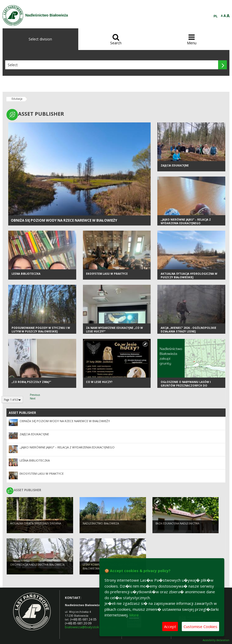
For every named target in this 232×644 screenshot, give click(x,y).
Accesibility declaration (216, 640)
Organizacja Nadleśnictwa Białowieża (37, 564)
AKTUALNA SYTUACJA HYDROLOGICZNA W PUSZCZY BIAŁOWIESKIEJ (189, 275)
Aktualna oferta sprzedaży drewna (35, 523)
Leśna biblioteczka (26, 273)
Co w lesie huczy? (99, 382)
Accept (170, 626)
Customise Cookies (200, 626)
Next (33, 398)
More (134, 614)
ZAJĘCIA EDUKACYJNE (175, 165)
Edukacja (17, 99)
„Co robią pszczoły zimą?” (31, 382)
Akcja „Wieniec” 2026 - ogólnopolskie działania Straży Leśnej (188, 329)
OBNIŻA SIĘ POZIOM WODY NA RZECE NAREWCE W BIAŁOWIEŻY (64, 220)
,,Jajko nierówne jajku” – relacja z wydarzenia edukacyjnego (186, 221)
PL (216, 16)
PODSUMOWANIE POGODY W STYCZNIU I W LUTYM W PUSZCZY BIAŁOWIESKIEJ (41, 329)
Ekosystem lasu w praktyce (107, 273)
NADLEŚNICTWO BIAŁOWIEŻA (101, 523)
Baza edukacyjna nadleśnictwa (177, 523)
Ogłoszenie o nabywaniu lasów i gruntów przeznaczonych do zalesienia (186, 385)
